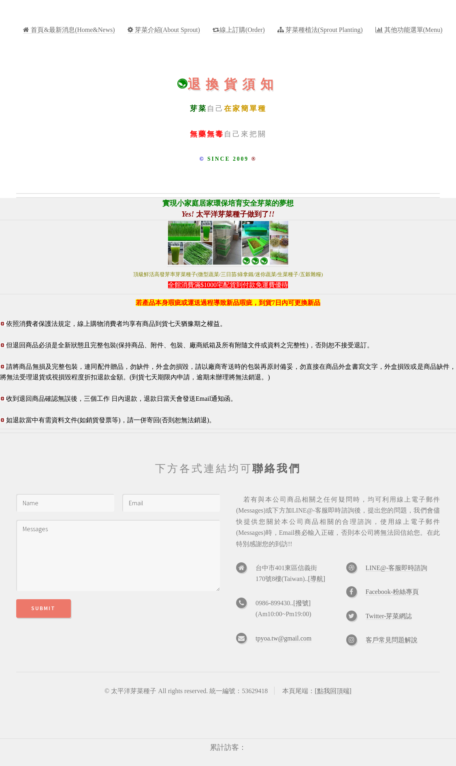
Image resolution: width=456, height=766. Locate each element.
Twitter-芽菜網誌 (389, 616)
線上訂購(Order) (242, 29)
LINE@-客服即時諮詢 (397, 567)
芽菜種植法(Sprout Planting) (323, 29)
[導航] (317, 578)
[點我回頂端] (333, 690)
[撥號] (302, 603)
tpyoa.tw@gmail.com (283, 638)
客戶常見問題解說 (392, 639)
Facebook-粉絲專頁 (392, 591)
